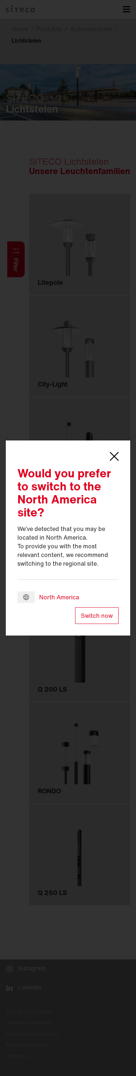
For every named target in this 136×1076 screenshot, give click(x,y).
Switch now (97, 615)
